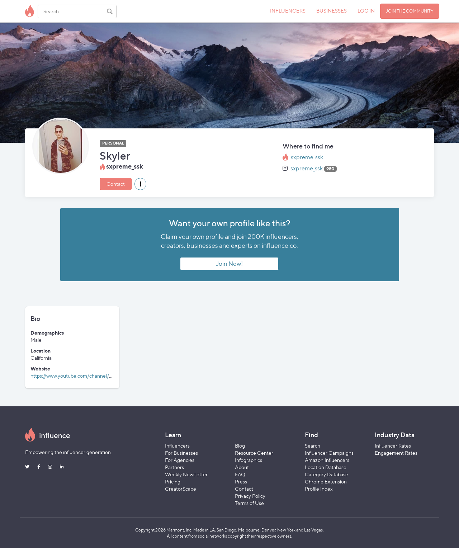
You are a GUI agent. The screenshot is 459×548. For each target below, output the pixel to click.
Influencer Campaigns (329, 453)
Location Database (325, 467)
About (242, 467)
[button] (140, 184)
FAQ (240, 474)
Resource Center (254, 453)
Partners (174, 467)
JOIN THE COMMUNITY (410, 11)
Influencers (177, 446)
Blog (240, 446)
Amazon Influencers (327, 460)
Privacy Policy (250, 496)
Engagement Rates (396, 453)
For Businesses (181, 453)
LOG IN (366, 11)
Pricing (172, 481)
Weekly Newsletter (186, 474)
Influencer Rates (393, 446)
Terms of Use (249, 503)
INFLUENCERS (288, 11)
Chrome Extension (326, 481)
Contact (116, 184)
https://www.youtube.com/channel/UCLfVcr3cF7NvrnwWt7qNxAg (105, 376)
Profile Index (319, 489)
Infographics (248, 460)
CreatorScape (180, 489)
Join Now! (229, 263)
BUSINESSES (331, 11)
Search (312, 446)
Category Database (326, 474)
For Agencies (179, 460)
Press (241, 481)
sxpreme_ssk (307, 157)
